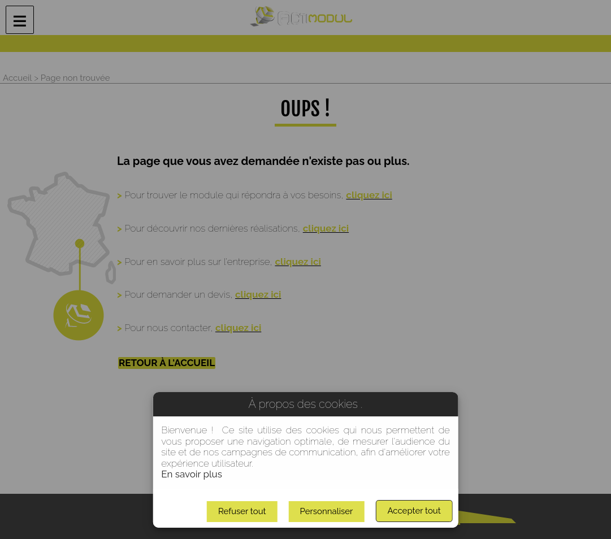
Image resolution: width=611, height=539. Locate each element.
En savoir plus (191, 474)
